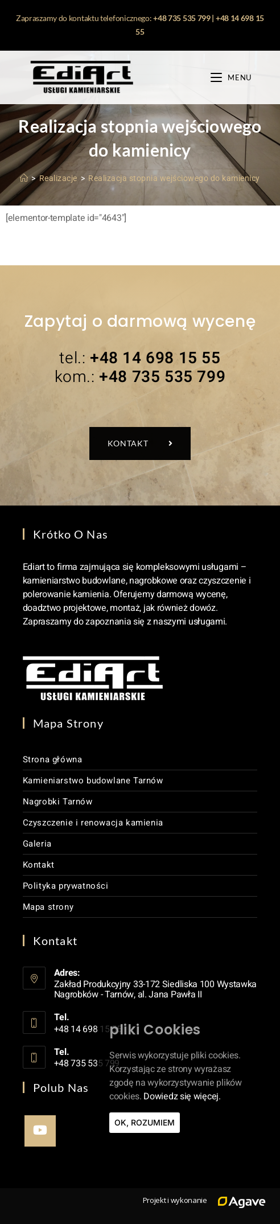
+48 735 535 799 (182, 18)
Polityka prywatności (66, 886)
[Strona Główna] (24, 178)
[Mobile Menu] (231, 77)
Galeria (37, 843)
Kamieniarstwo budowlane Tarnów (93, 780)
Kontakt (39, 865)
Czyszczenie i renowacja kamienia (93, 822)
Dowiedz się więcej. (181, 1096)
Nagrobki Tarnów (58, 801)
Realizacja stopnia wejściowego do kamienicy (174, 178)
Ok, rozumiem (144, 1122)
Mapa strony (48, 907)
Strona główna (53, 759)
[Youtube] (40, 1131)
